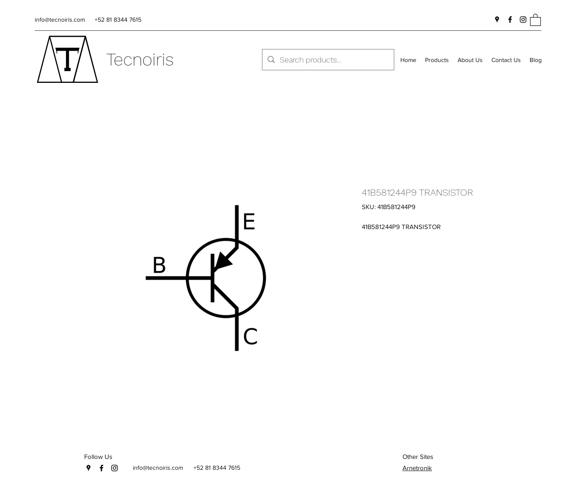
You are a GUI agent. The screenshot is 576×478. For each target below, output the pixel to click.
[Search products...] (328, 59)
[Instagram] (523, 19)
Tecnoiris (140, 59)
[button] (535, 19)
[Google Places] (497, 19)
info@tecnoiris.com (60, 19)
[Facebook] (510, 19)
